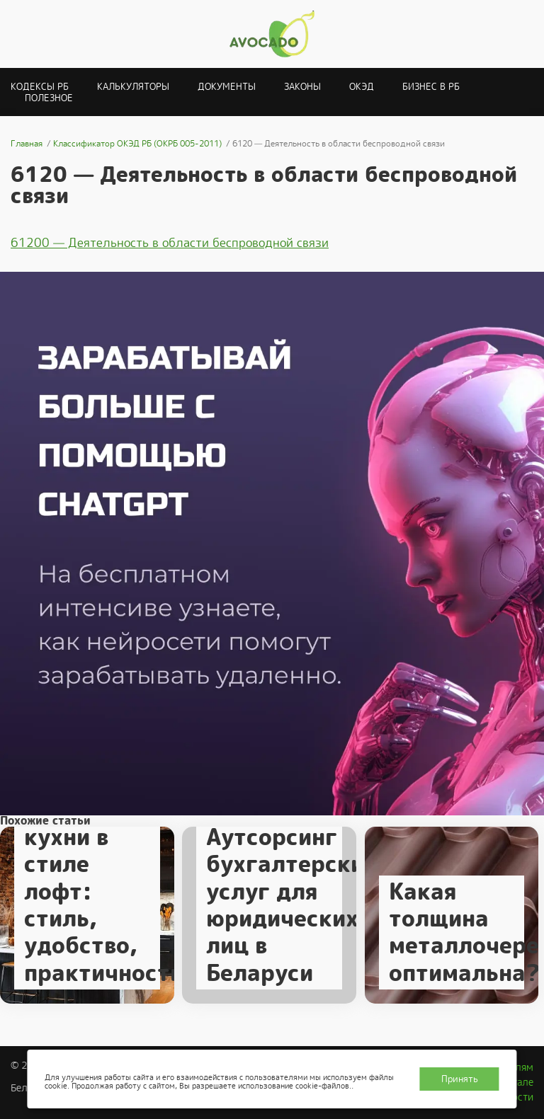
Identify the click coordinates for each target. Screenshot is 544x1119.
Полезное (49, 98)
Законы (302, 86)
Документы (227, 86)
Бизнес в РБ (431, 86)
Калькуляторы (133, 86)
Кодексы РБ (40, 86)
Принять (459, 1079)
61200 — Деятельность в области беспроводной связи (170, 242)
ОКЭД (361, 86)
